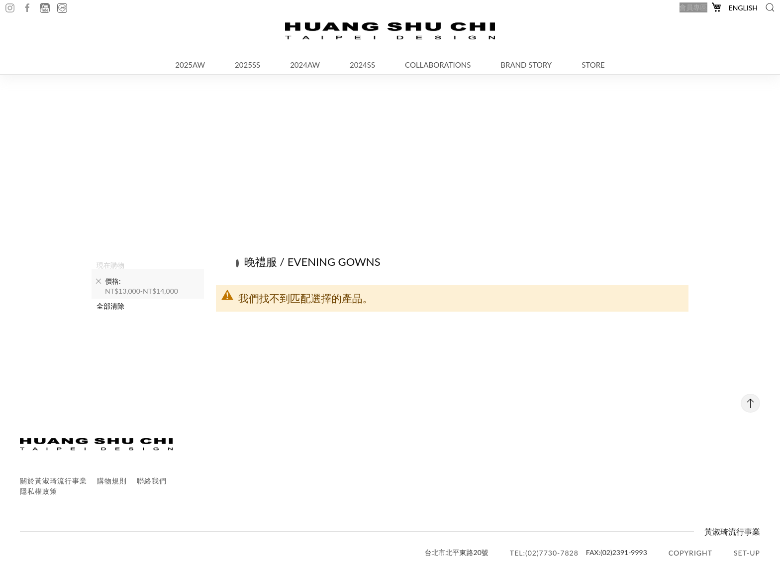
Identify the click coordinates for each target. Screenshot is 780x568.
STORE (593, 64)
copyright (690, 553)
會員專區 (693, 7)
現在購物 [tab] (110, 265)
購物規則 (112, 480)
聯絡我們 (152, 480)
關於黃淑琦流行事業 (53, 480)
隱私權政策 (38, 491)
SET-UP (747, 553)
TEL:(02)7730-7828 (544, 553)
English (743, 7)
